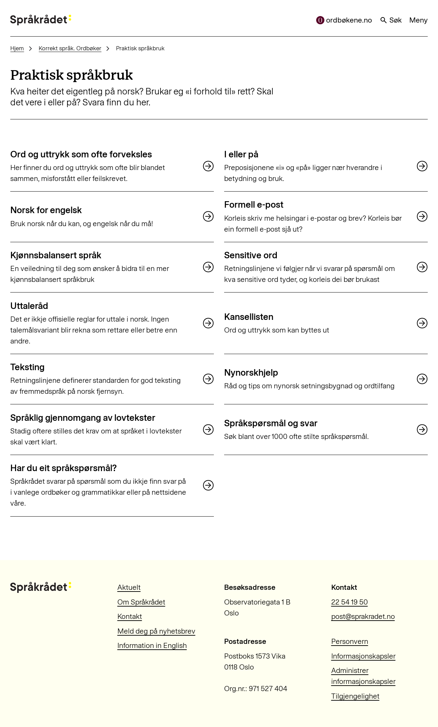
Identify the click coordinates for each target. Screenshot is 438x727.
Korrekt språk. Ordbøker (70, 48)
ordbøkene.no (344, 20)
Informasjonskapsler (363, 656)
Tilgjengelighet (355, 696)
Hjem (17, 48)
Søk (390, 20)
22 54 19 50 (349, 602)
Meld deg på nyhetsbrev (156, 631)
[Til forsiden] (40, 20)
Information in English (152, 645)
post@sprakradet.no (363, 616)
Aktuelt (129, 587)
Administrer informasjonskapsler (363, 676)
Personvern (349, 641)
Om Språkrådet (141, 602)
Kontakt (129, 616)
